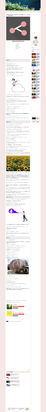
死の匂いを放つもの (18, 47)
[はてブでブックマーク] (16, 41)
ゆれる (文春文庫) (15, 304)
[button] (22, 41)
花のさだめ (17, 48)
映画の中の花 (17, 46)
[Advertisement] (18, 54)
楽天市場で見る (21, 306)
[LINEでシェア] (19, 41)
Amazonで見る (15, 306)
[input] (36, 33)
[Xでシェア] (13, 41)
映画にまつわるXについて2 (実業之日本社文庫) (18, 312)
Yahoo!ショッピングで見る (15, 315)
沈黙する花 (17, 45)
